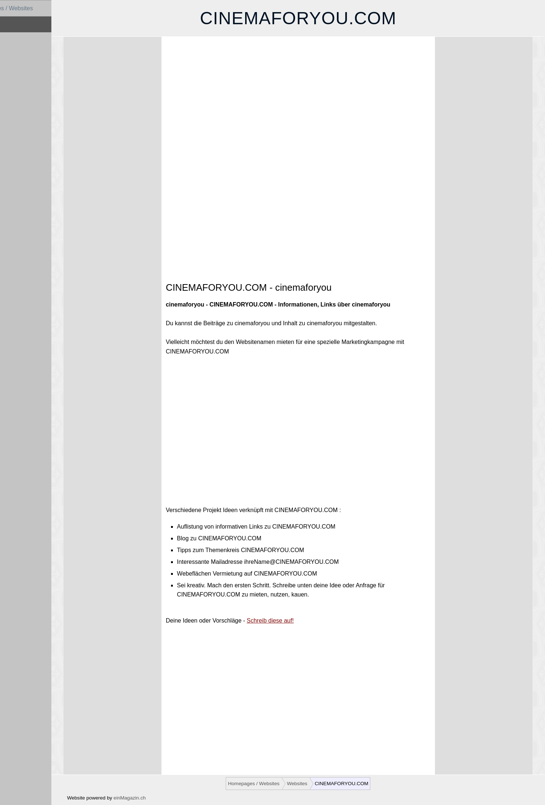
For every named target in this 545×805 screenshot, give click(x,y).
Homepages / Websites (34, 8)
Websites (16, 24)
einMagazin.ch (149, 798)
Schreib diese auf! (288, 620)
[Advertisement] (314, 105)
